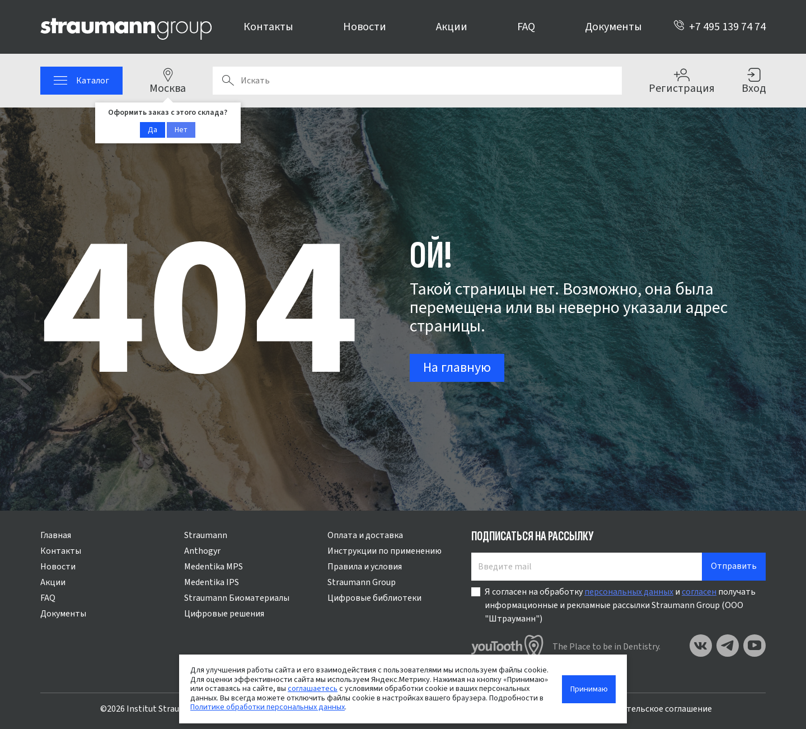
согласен (699, 592)
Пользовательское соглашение (649, 709)
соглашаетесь (313, 688)
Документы (613, 27)
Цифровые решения (224, 614)
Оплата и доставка (365, 535)
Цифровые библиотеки (374, 598)
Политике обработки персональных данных (267, 707)
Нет (181, 129)
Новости (364, 27)
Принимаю (589, 689)
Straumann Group (361, 582)
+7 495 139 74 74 (719, 27)
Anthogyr (202, 551)
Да (152, 129)
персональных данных (628, 592)
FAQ (526, 27)
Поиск (228, 80)
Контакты (268, 27)
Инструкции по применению (384, 551)
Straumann (205, 535)
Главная (55, 535)
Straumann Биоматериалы (236, 598)
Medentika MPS (213, 566)
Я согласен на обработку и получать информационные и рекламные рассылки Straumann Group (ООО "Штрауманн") (620, 605)
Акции (451, 27)
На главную (457, 367)
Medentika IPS (211, 582)
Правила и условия (364, 566)
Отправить (734, 566)
